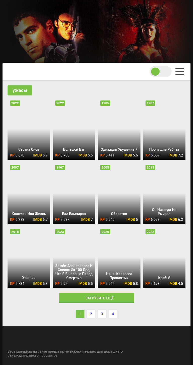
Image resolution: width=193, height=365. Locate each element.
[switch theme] (161, 71)
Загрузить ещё (96, 298)
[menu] (179, 71)
